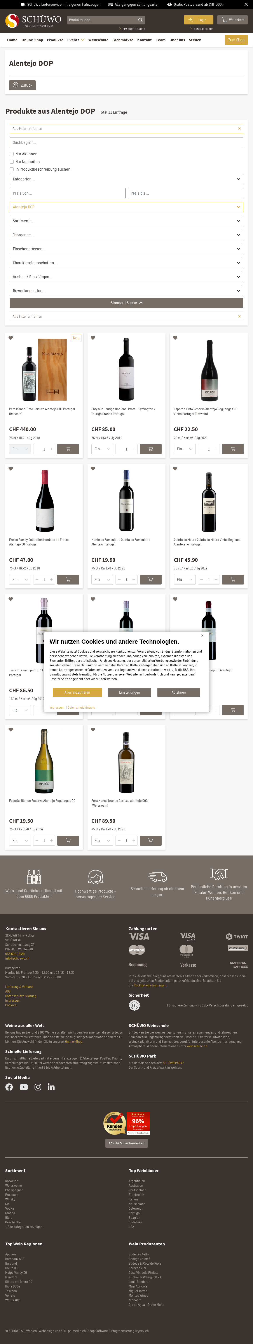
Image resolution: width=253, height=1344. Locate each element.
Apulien (10, 1254)
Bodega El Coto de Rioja (145, 1263)
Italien (133, 1199)
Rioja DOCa (12, 1286)
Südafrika (135, 1222)
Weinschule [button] (98, 39)
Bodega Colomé (139, 1259)
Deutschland (137, 1190)
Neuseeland (137, 1204)
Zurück (22, 84)
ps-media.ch (77, 1331)
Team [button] (161, 39)
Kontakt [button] (144, 39)
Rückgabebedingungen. (150, 985)
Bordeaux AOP (14, 1259)
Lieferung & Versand (19, 987)
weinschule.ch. (197, 1046)
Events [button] (75, 39)
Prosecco (11, 1195)
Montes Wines (138, 1295)
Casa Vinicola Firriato (144, 1272)
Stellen (195, 39)
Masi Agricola (138, 1286)
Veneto (10, 1295)
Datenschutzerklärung (20, 996)
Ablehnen (179, 692)
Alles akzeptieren (77, 692)
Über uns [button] (177, 39)
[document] (126, 663)
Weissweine (13, 1185)
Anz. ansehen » (138, 1129)
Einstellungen (129, 692)
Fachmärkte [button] (122, 39)
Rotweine (11, 1181)
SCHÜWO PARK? (173, 1063)
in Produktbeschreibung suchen (43, 169)
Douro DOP (12, 1268)
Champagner (14, 1190)
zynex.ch (142, 1331)
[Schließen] (202, 635)
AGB (7, 991)
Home (12, 39)
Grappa (10, 1213)
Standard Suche (127, 302)
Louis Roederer (139, 1282)
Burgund (11, 1263)
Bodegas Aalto (139, 1254)
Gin (7, 1204)
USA (131, 1227)
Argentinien (137, 1181)
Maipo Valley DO (16, 1272)
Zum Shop (236, 40)
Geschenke (13, 1222)
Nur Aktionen (26, 154)
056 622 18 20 (15, 954)
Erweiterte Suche (132, 29)
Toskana (11, 1291)
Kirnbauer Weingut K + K (145, 1277)
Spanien (134, 1217)
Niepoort (135, 1300)
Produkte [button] (55, 39)
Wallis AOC (12, 1300)
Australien (136, 1185)
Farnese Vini (137, 1268)
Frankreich (136, 1195)
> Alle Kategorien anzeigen (23, 1227)
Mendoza (11, 1277)
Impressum (12, 1000)
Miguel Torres (138, 1291)
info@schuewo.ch (17, 958)
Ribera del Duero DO (18, 1282)
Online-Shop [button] (32, 39)
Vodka (9, 1208)
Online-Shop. (74, 1041)
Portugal (135, 1213)
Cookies (10, 1005)
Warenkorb (233, 19)
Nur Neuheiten (28, 161)
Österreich (136, 1208)
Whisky (10, 1199)
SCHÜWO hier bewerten (126, 1143)
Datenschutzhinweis (81, 707)
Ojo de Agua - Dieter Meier (146, 1305)
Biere (8, 1217)
